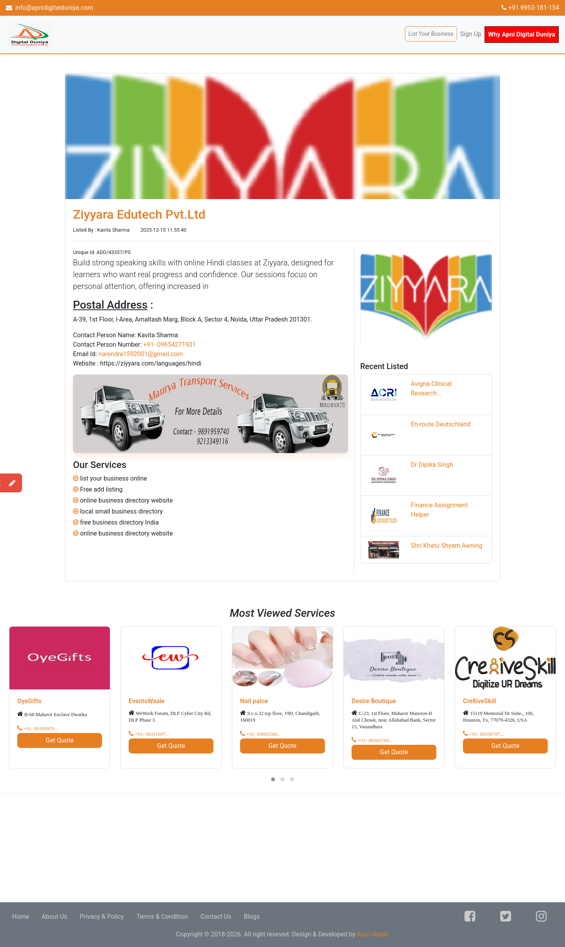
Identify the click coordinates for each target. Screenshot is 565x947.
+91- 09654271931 (169, 344)
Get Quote (59, 740)
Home (20, 916)
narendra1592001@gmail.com (140, 354)
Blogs (251, 916)
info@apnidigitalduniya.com (49, 7)
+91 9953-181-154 (530, 7)
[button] (273, 779)
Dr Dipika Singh (432, 464)
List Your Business (431, 34)
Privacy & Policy (102, 916)
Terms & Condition (162, 916)
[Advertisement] (235, 847)
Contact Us (215, 916)
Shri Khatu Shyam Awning (446, 545)
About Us (54, 916)
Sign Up (471, 34)
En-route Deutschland (440, 424)
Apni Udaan (373, 934)
